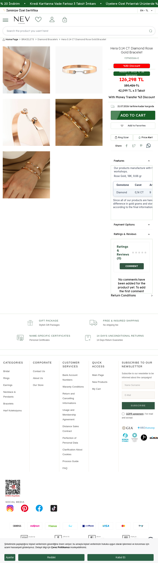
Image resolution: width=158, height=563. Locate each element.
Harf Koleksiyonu (12, 410)
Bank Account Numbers (70, 377)
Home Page (10, 39)
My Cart (96, 389)
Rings (6, 378)
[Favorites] (38, 19)
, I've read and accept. (137, 415)
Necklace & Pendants (9, 394)
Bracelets (8, 403)
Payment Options (132, 224)
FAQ (65, 468)
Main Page (98, 375)
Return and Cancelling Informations (69, 398)
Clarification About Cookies (72, 452)
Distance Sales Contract (71, 428)
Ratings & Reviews (132, 234)
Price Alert (145, 137)
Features (132, 160)
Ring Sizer (123, 137)
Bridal (6, 371)
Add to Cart (133, 115)
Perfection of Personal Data (70, 440)
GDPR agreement (134, 413)
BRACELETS (28, 39)
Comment (132, 266)
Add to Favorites (133, 125)
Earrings (7, 385)
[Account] (52, 19)
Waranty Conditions (73, 386)
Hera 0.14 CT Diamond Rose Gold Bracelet (83, 39)
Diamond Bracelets (48, 39)
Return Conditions (132, 295)
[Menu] (5, 20)
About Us (38, 378)
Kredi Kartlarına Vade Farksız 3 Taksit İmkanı (73, 3)
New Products (99, 382)
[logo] (22, 20)
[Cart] (65, 20)
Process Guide (71, 461)
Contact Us (39, 371)
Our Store (38, 385)
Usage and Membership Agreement (69, 415)
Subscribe (138, 405)
